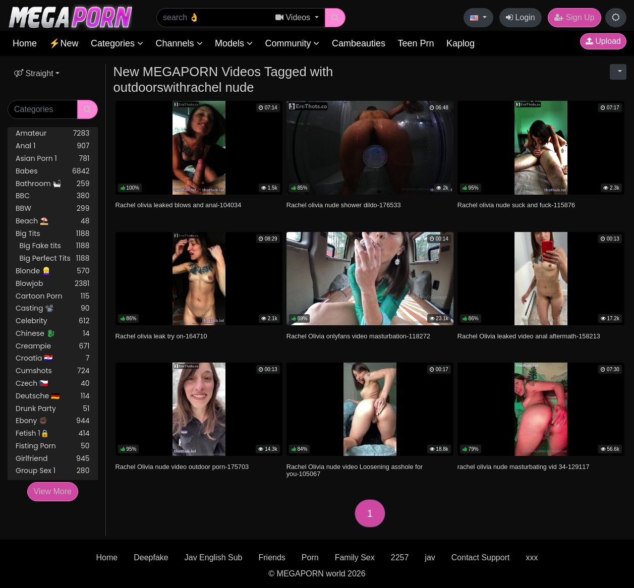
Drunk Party (53, 408)
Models (234, 43)
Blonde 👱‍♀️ (53, 271)
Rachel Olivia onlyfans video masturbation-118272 (358, 336)
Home (25, 43)
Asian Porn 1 (53, 158)
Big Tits (53, 233)
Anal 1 (53, 146)
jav (430, 557)
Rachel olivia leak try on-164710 (161, 336)
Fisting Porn (53, 446)
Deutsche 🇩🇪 (53, 396)
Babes (53, 171)
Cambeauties (358, 43)
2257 (400, 557)
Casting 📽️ (53, 308)
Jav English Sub (214, 557)
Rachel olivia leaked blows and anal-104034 (179, 205)
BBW (53, 208)
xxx (532, 557)
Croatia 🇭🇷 (53, 358)
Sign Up (574, 17)
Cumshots (53, 371)
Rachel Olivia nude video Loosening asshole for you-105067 (354, 470)
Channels (178, 43)
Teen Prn (415, 43)
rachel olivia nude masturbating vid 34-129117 (523, 467)
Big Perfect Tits (53, 258)
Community (292, 43)
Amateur (53, 133)
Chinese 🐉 (53, 333)
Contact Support (480, 557)
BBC (53, 196)
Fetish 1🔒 (53, 433)
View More (53, 491)
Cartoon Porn (53, 296)
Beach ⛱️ (53, 221)
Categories (117, 43)
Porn (310, 557)
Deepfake (151, 557)
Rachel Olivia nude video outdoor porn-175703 (182, 467)
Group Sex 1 (53, 470)
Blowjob (53, 283)
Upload (603, 41)
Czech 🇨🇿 (53, 383)
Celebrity (53, 321)
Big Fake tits (53, 246)
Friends (271, 557)
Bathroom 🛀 (53, 184)
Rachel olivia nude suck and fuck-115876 (516, 205)
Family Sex (355, 557)
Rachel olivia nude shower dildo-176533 (343, 205)
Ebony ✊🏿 (53, 421)
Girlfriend (53, 458)
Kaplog (460, 43)
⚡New (63, 43)
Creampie (53, 346)
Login (520, 17)
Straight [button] (33, 73)
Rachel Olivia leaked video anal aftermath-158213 (528, 336)
